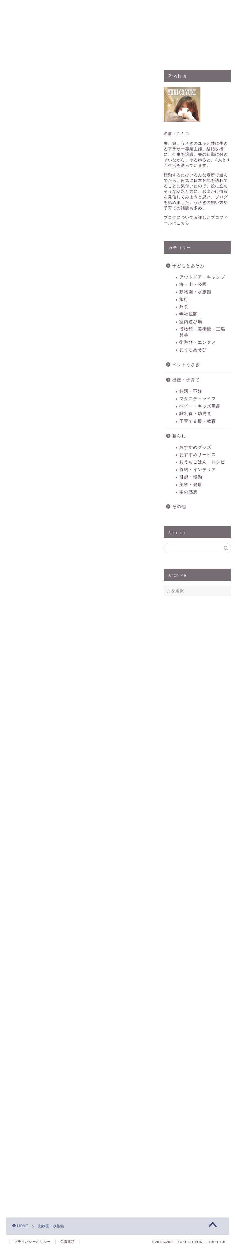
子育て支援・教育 (197, 421)
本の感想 (188, 492)
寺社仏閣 (188, 314)
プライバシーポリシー (32, 1241)
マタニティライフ (197, 398)
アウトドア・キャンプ (202, 277)
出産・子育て (157, 54)
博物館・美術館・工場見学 (202, 332)
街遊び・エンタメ (197, 342)
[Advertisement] (78, 162)
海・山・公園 (193, 284)
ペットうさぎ (113, 54)
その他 (179, 506)
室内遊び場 (190, 322)
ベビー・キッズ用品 (200, 406)
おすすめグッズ (195, 447)
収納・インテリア (197, 469)
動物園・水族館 (195, 292)
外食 (183, 307)
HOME (25, 54)
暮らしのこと (202, 54)
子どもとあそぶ (66, 54)
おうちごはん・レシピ (202, 462)
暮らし (179, 436)
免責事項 (67, 1241)
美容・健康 (190, 484)
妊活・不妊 (190, 391)
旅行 (183, 299)
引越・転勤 (190, 477)
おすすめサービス (197, 454)
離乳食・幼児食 (195, 413)
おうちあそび (193, 349)
